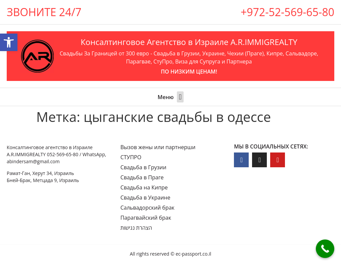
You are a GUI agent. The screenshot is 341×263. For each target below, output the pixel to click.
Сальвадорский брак (147, 207)
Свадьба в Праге (142, 177)
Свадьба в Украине (145, 197)
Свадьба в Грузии (143, 167)
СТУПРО (131, 157)
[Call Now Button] (325, 248)
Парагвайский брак (145, 217)
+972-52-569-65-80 (287, 12)
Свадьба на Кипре (144, 187)
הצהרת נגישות (136, 227)
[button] (180, 96)
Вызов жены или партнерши (158, 147)
